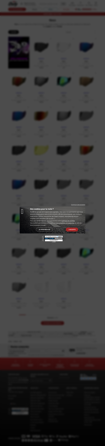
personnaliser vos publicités (65, 223)
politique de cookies (68, 221)
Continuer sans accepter (78, 204)
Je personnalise (44, 229)
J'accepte (72, 229)
